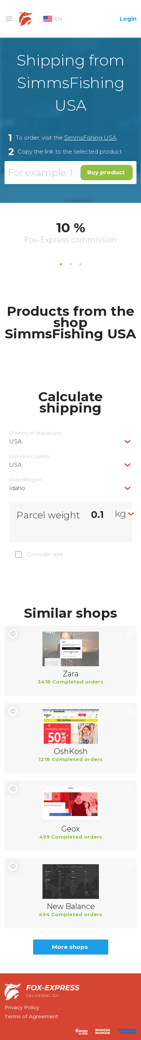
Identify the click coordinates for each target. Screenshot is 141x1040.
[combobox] (70, 441)
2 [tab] (71, 264)
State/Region (25, 479)
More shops (70, 946)
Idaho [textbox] (17, 488)
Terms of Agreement (31, 1016)
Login (128, 18)
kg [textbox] (120, 513)
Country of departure (35, 433)
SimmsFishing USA (90, 137)
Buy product (106, 172)
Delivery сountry (29, 456)
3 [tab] (80, 264)
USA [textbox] (15, 441)
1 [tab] (61, 264)
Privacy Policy (22, 1007)
